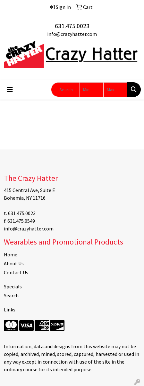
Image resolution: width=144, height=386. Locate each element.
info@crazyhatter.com (72, 34)
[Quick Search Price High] (115, 89)
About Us (14, 263)
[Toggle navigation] (10, 89)
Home (10, 254)
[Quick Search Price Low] (92, 89)
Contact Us (16, 272)
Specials (13, 286)
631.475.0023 (72, 26)
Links (9, 309)
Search (11, 295)
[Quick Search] (65, 89)
